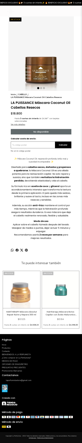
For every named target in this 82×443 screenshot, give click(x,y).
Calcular (63, 145)
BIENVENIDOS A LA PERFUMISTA (16, 354)
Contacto (6, 351)
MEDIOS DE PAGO (10, 361)
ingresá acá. (32, 438)
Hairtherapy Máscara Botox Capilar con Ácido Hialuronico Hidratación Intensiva (60, 313)
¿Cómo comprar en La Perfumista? (16, 357)
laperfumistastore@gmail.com (16, 380)
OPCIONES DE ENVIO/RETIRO (15, 364)
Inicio (4, 344)
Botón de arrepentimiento (45, 438)
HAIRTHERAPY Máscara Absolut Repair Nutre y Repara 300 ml (21, 313)
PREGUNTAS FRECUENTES (14, 367)
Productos (6, 348)
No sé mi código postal (20, 151)
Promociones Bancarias (12, 371)
